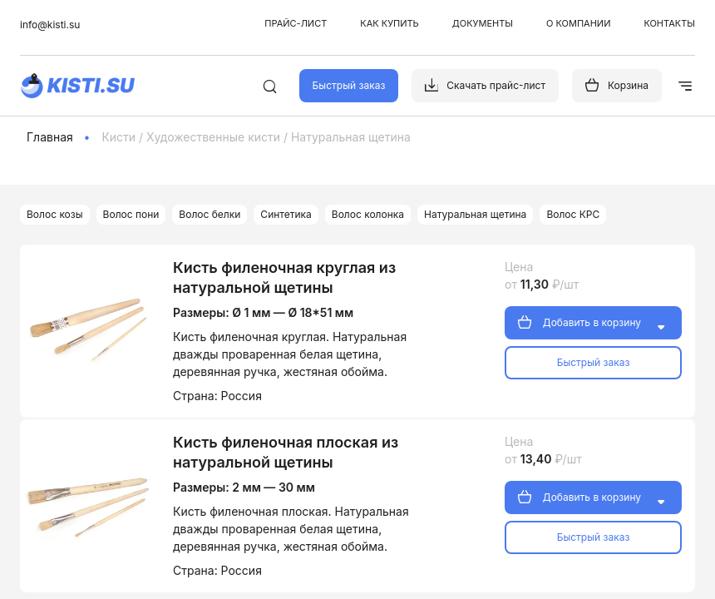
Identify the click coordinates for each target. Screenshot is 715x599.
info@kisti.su (50, 24)
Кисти (118, 137)
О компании (578, 23)
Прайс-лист (295, 23)
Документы (482, 23)
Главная (50, 137)
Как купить (389, 23)
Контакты (669, 23)
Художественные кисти (213, 137)
